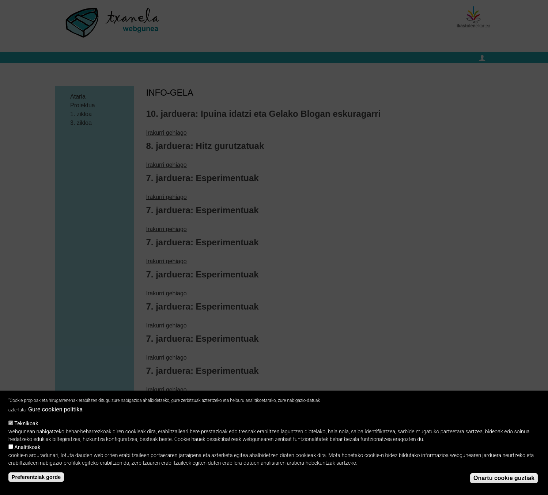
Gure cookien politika (55, 413)
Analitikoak (27, 451)
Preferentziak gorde (36, 481)
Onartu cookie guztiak (503, 482)
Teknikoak (26, 428)
